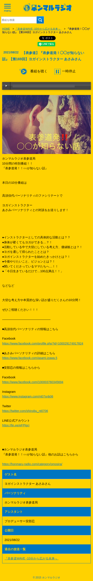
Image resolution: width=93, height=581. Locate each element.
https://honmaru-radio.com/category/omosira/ (32, 464)
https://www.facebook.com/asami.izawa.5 (29, 358)
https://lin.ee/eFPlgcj (15, 425)
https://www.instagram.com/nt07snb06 (27, 396)
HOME (6, 28)
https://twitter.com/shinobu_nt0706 (25, 411)
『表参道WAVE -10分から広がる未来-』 (38, 28)
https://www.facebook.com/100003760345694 (32, 382)
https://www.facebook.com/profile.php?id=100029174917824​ (42, 343)
